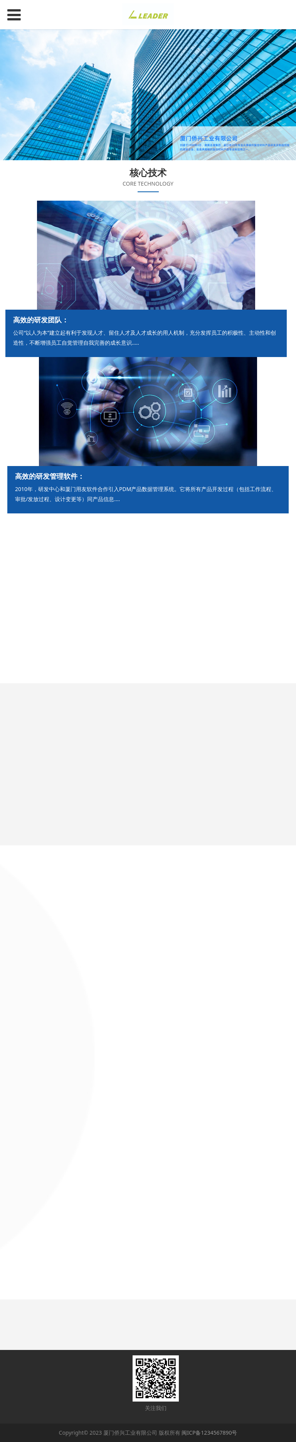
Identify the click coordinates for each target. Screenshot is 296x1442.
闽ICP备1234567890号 (209, 1432)
